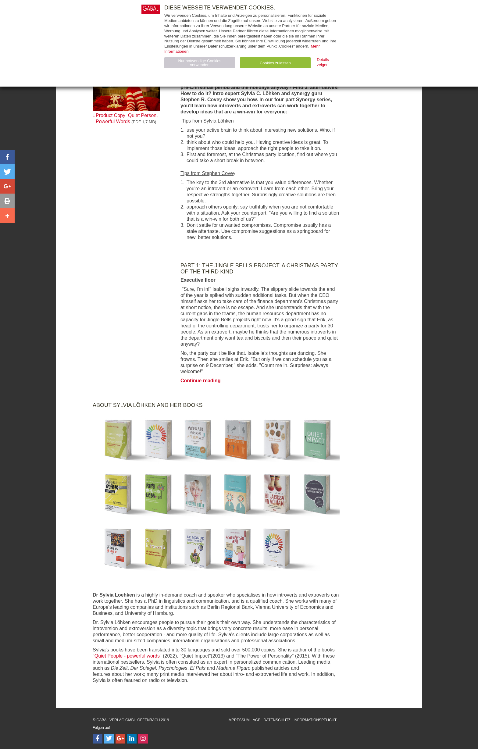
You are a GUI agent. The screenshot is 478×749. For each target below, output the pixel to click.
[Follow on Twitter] (109, 739)
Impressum (238, 720)
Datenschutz (276, 720)
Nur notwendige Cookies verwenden (199, 63)
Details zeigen (323, 62)
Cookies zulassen (275, 63)
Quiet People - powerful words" (128, 655)
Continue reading (200, 380)
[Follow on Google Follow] (120, 739)
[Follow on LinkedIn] (132, 739)
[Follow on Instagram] (143, 739)
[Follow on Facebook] (97, 739)
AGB (256, 720)
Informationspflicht (315, 720)
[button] (7, 157)
